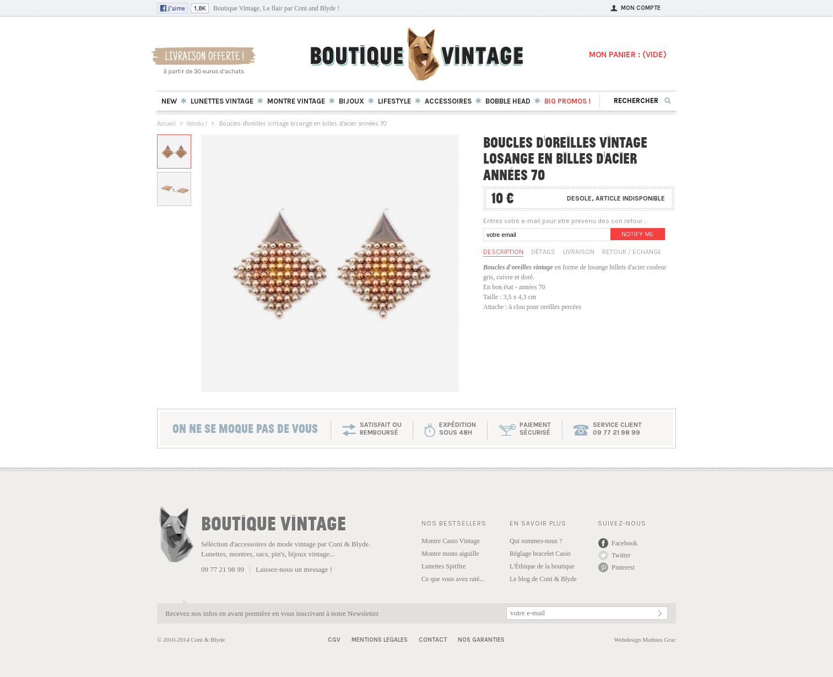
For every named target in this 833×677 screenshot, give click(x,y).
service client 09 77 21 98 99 (617, 428)
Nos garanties (481, 639)
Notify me (637, 234)
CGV (334, 639)
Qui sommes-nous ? (536, 541)
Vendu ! (196, 123)
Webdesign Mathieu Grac (645, 639)
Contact (433, 639)
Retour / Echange (632, 252)
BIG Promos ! (567, 101)
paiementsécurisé (535, 428)
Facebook (624, 543)
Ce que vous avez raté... (452, 579)
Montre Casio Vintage (450, 541)
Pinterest (623, 567)
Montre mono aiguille (450, 553)
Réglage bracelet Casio (540, 553)
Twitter (621, 555)
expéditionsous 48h (457, 428)
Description (503, 252)
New (169, 101)
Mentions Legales (379, 639)
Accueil (166, 123)
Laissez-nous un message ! (294, 569)
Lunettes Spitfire (443, 566)
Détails (543, 252)
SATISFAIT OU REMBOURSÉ (381, 428)
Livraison (578, 252)
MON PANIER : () (628, 54)
